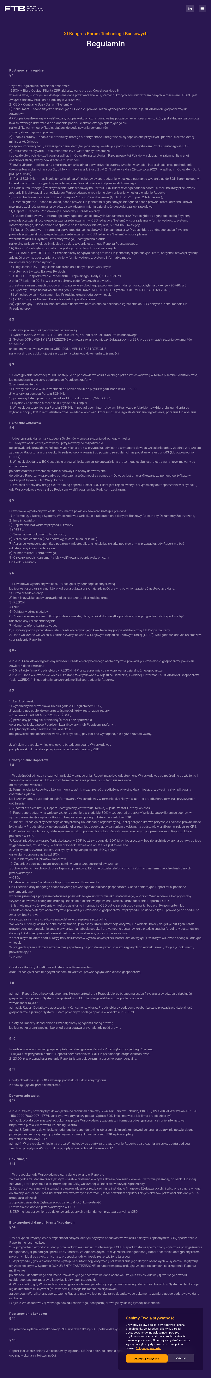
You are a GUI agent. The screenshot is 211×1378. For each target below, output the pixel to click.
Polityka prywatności (149, 1349)
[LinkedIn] (190, 8)
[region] (160, 1339)
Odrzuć (139, 1358)
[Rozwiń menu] (202, 8)
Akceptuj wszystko (175, 1358)
